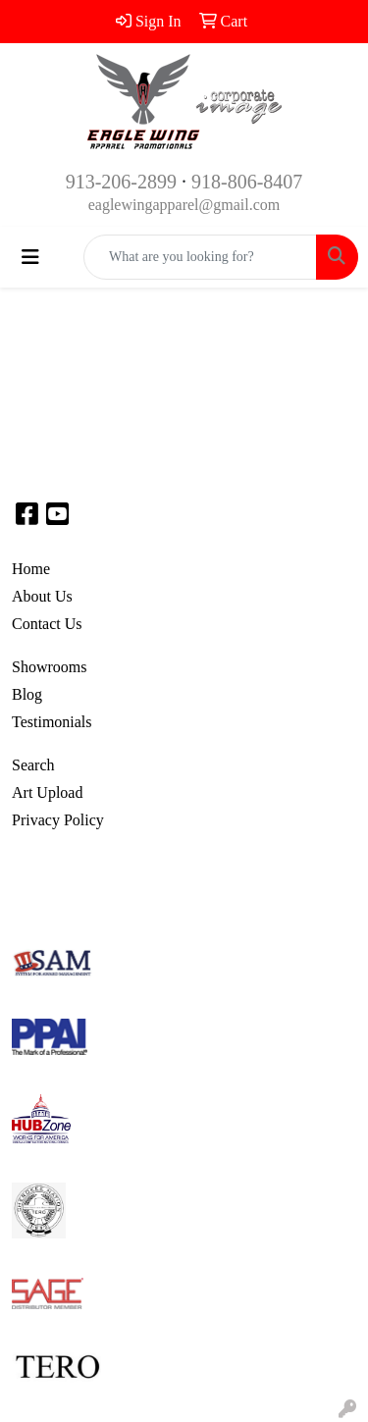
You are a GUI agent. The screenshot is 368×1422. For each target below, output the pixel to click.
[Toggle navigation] (30, 257)
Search (33, 765)
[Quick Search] (200, 257)
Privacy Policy (58, 820)
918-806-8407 (246, 181)
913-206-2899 (121, 181)
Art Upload (47, 792)
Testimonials (52, 721)
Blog (27, 694)
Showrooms (49, 666)
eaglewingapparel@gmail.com (184, 204)
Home (31, 568)
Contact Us (47, 623)
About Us (42, 596)
